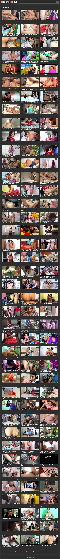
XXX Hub (9, 2)
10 (44, 551)
